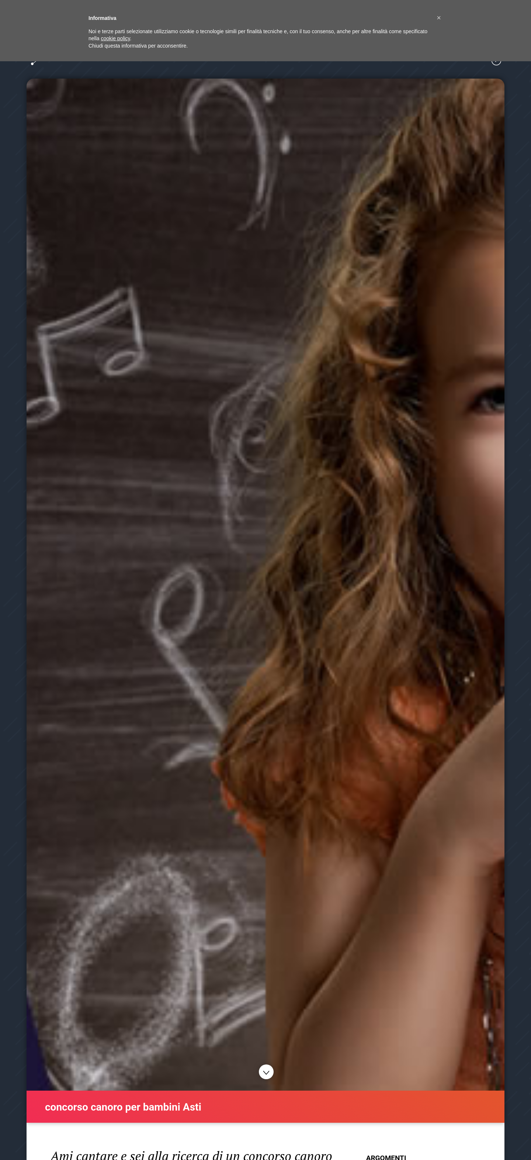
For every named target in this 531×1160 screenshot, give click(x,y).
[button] (439, 18)
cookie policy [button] (115, 38)
